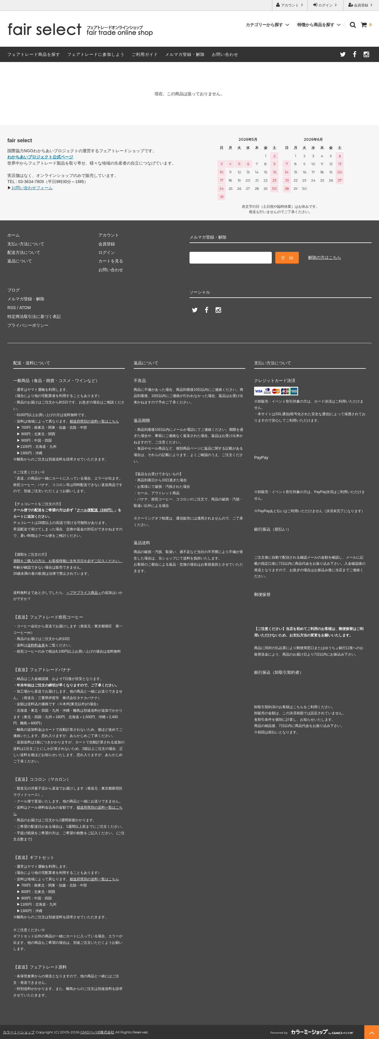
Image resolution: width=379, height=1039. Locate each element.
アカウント (290, 4)
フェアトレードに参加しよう (96, 54)
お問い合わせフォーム (32, 187)
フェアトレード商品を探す (33, 54)
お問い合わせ (225, 54)
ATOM (25, 307)
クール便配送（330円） (95, 509)
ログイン (325, 4)
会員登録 (361, 4)
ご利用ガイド (145, 54)
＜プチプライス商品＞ (83, 592)
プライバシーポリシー (27, 324)
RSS (11, 307)
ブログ (13, 290)
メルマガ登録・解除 (185, 54)
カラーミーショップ (19, 1031)
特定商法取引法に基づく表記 (34, 316)
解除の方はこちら (324, 257)
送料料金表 (36, 644)
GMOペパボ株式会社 (97, 1031)
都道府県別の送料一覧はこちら (94, 420)
